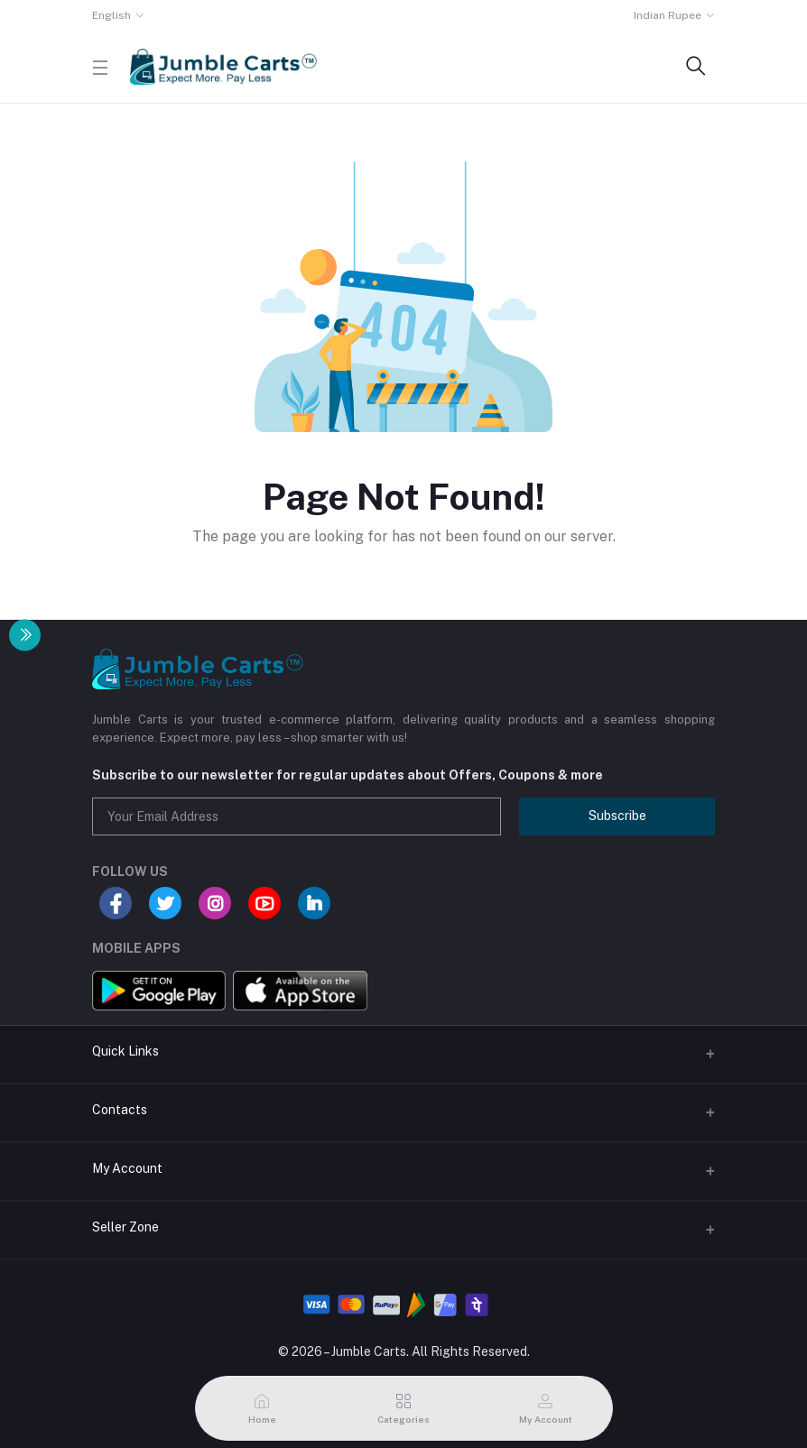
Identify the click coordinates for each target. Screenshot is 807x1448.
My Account (127, 1168)
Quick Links (125, 1051)
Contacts (119, 1109)
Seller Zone (125, 1227)
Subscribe (617, 815)
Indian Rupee (667, 15)
